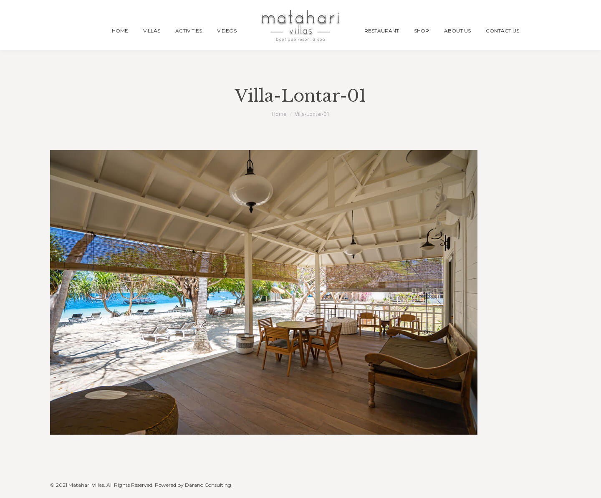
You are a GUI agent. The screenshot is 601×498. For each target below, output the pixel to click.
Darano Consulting (208, 485)
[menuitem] (120, 31)
